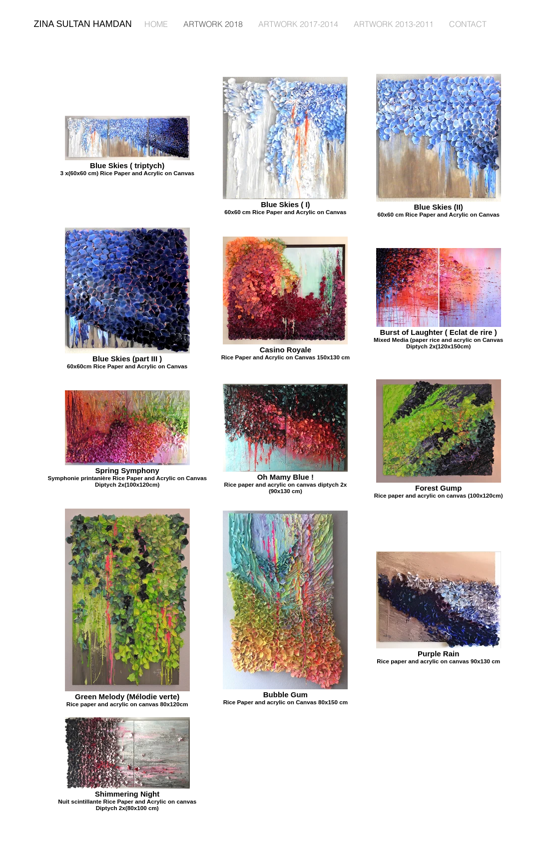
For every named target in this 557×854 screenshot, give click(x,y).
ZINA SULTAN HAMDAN (83, 24)
